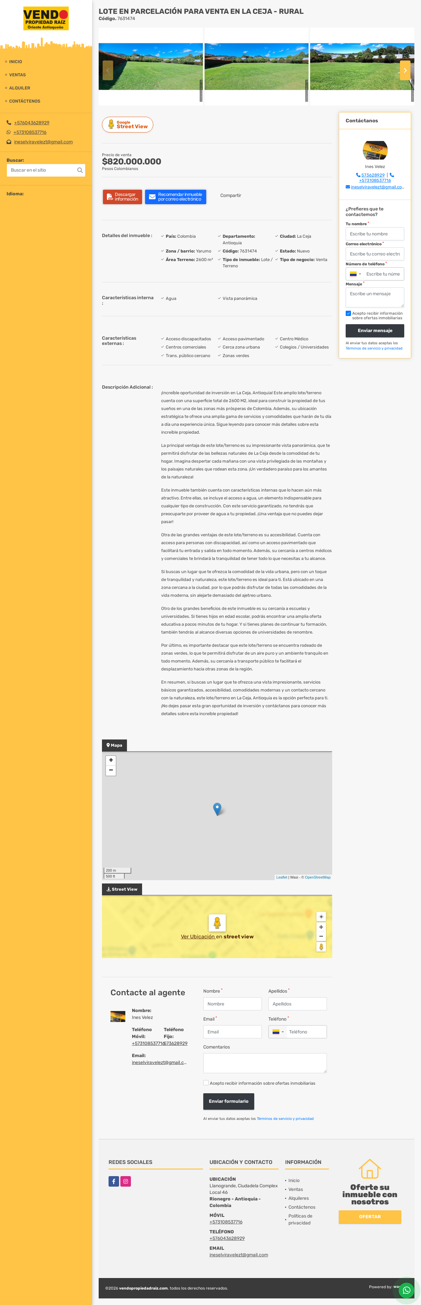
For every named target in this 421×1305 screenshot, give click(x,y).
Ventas (17, 74)
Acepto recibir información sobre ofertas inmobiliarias (262, 1083)
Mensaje (355, 283)
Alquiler (19, 87)
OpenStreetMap (318, 877)
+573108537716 (29, 132)
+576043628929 (31, 123)
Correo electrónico (365, 244)
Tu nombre (357, 224)
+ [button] (111, 761)
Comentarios (216, 1047)
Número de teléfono (366, 264)
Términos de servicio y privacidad (285, 1119)
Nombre (213, 991)
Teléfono (278, 1019)
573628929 (175, 1043)
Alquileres (298, 1198)
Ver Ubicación (198, 936)
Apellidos (279, 991)
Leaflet (281, 877)
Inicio (15, 61)
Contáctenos (24, 101)
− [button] (111, 771)
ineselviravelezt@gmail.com (43, 142)
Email (210, 1019)
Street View (128, 124)
